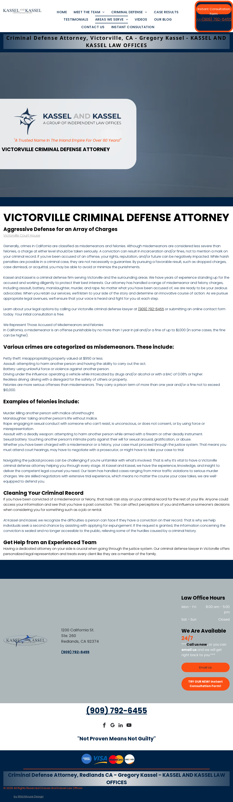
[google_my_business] (112, 726)
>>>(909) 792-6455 (214, 19)
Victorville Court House (21, 235)
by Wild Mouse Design (29, 796)
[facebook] (104, 726)
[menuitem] (61, 12)
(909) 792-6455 (151, 309)
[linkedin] (120, 726)
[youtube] (129, 726)
